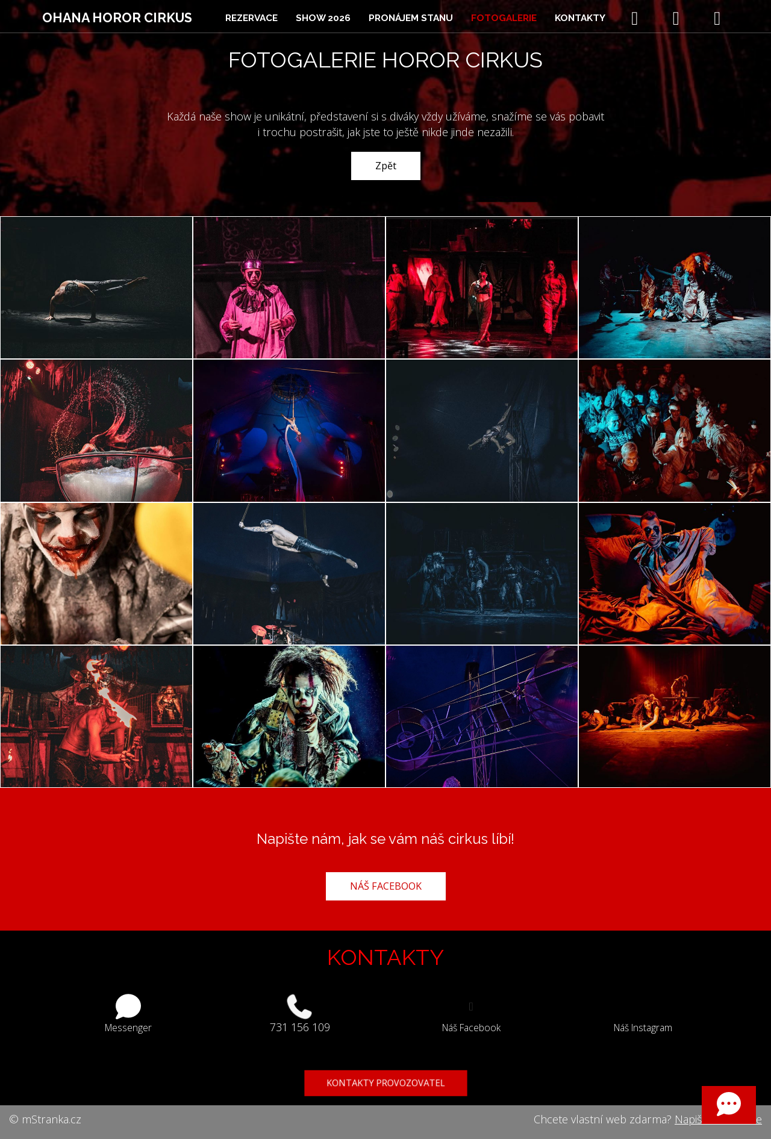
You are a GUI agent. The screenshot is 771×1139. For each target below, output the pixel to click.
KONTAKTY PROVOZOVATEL (385, 1084)
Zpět (385, 165)
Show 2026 (323, 18)
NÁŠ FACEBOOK (386, 886)
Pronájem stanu (411, 18)
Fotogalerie (504, 18)
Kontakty (580, 18)
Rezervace (251, 18)
